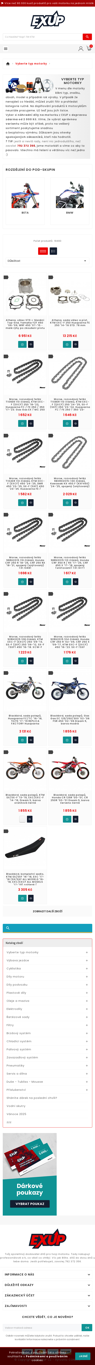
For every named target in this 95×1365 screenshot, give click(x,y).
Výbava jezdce (18, 960)
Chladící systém (19, 1041)
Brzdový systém (19, 1033)
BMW (69, 213)
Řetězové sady (18, 1017)
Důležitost (47, 261)
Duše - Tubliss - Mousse (25, 1082)
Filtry (10, 1025)
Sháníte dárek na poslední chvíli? (32, 1098)
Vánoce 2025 (16, 1114)
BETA (25, 213)
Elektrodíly (14, 1009)
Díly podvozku (17, 985)
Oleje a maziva (18, 1001)
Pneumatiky (15, 1065)
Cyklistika (14, 968)
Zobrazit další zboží (47, 911)
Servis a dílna (17, 1073)
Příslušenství (16, 1090)
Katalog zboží (14, 943)
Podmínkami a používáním (47, 1356)
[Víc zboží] (43, 37)
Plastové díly (16, 993)
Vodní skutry (16, 1106)
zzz (9, 1122)
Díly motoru (15, 976)
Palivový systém (19, 1049)
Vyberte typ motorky (23, 952)
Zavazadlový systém (22, 1057)
